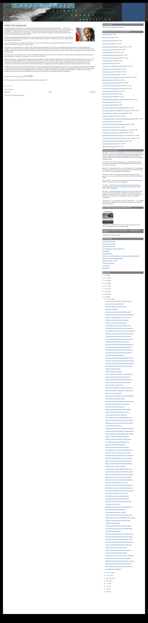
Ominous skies (106, 102)
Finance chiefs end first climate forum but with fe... (118, 563)
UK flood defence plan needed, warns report (117, 498)
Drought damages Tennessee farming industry (117, 377)
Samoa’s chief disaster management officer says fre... (119, 358)
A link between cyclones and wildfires (115, 398)
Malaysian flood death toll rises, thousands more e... (119, 507)
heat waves (30, 80)
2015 (105, 275)
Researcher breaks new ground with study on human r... (120, 561)
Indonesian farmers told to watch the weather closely (119, 401)
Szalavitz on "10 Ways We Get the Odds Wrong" (115, 130)
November (109, 572)
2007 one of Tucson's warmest (113, 371)
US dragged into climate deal (113, 531)
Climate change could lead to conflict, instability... (118, 550)
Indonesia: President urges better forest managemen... (120, 314)
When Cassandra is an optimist (110, 58)
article (131, 202)
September (109, 578)
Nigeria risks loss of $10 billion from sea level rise (118, 461)
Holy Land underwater (108, 43)
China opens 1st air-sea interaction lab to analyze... (119, 352)
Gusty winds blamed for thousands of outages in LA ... (119, 390)
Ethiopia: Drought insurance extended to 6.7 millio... (119, 539)
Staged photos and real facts (110, 55)
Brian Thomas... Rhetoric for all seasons (113, 27)
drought (17, 80)
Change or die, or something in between (113, 141)
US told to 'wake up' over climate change (116, 547)
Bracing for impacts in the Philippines (115, 444)
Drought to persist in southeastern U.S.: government (119, 455)
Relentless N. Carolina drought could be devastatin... (119, 328)
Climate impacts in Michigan (112, 369)
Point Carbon (105, 265)
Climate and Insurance (108, 263)
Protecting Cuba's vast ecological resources (117, 320)
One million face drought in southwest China (117, 496)
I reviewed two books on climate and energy (120, 191)
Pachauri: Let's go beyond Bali (113, 393)
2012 (105, 283)
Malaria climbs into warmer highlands (115, 466)
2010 (105, 288)
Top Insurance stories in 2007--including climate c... (119, 301)
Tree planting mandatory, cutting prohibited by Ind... (119, 417)
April (107, 591)
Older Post (92, 92)
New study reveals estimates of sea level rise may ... (119, 458)
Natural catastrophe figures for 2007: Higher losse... (119, 366)
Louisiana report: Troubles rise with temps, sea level (119, 471)
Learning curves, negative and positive (112, 66)
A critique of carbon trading (112, 523)
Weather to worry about (111, 309)
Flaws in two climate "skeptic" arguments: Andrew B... (119, 420)
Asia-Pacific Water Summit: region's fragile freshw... (119, 528)
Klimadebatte (105, 251)
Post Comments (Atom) (18, 95)
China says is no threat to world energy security (118, 382)
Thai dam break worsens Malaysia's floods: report (118, 469)
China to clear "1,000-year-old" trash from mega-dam (119, 555)
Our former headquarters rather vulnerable (113, 107)
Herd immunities (106, 37)
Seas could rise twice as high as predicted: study (118, 501)
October (108, 575)
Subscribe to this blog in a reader (111, 235)
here (129, 171)
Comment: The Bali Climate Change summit (117, 436)
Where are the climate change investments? (114, 77)
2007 (105, 297)
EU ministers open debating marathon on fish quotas (119, 490)
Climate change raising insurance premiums (117, 447)
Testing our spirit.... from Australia (114, 385)
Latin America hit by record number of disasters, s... (119, 347)
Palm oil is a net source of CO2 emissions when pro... (119, 479)
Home (50, 92)
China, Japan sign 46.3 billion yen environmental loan (119, 396)
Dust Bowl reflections (108, 80)
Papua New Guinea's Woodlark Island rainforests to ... (119, 344)
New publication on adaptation (113, 569)
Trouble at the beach (107, 52)
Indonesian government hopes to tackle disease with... (119, 333)
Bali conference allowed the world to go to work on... (119, 387)
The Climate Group (107, 253)
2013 (105, 280)
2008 (105, 294)
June (107, 586)
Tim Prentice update (107, 105)
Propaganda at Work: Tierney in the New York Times (116, 138)
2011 (105, 286)
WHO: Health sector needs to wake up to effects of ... (119, 566)
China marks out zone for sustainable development (119, 488)
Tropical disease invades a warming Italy (116, 415)
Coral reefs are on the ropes (112, 504)
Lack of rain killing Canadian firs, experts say (117, 404)
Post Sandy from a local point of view (112, 88)
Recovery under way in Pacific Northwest (116, 553)
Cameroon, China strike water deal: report (116, 482)
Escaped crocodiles (107, 60)
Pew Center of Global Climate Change (112, 258)
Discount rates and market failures (111, 85)
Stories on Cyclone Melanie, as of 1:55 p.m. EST (118, 317)
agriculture (11, 80)
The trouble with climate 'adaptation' (114, 355)
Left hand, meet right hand (109, 49)
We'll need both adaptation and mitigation (113, 124)
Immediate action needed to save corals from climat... (119, 534)
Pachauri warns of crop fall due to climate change (118, 477)
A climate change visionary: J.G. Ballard (113, 132)
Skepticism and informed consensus (115, 406)
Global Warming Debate (108, 241)
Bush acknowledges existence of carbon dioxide (118, 409)
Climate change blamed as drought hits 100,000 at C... (120, 542)
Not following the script (108, 40)
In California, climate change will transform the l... (118, 336)
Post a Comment (8, 89)
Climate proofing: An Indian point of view (116, 323)
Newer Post (7, 92)
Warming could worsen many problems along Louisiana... (120, 517)
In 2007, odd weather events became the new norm (119, 379)
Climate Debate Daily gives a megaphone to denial (115, 135)
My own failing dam (107, 96)
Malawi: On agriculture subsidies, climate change (118, 439)
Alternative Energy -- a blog (109, 261)
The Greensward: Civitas (109, 246)
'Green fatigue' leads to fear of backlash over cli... (118, 325)
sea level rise (43, 80)
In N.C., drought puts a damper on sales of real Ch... (119, 374)
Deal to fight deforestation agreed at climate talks (118, 545)
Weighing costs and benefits (109, 83)
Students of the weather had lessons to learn (117, 341)
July (107, 583)
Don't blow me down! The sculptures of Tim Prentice (116, 110)
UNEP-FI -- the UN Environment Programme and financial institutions (120, 256)
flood (21, 80)
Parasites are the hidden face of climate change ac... (119, 350)
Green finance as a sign (108, 127)
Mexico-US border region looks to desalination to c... (119, 463)
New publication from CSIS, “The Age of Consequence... (120, 331)
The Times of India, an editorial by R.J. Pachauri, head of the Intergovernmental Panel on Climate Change (32, 28)
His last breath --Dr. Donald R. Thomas (112, 113)
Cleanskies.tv (123, 182)
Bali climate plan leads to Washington (115, 509)
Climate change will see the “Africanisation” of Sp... (119, 515)
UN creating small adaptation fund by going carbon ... (119, 536)
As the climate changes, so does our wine (116, 493)
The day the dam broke (108, 71)
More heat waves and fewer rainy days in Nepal (118, 452)
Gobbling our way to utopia (109, 69)
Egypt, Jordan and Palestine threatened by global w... (119, 474)
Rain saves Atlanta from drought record (115, 306)
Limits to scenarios (107, 121)
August (108, 581)
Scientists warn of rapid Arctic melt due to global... (118, 526)
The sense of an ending (108, 74)
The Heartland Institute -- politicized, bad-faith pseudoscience (118, 119)
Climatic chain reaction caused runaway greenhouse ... (120, 428)
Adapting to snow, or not (108, 116)
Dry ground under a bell (108, 91)
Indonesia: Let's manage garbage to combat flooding (119, 431)
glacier (25, 80)
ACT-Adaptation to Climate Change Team (113, 249)
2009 (105, 291)
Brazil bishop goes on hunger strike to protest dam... (119, 450)
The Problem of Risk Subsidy (110, 143)
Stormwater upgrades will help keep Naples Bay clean (119, 360)
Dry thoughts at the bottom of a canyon (112, 47)
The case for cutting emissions (113, 425)
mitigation (36, 80)
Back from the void (107, 94)
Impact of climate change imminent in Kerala (117, 412)
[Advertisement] (110, 602)
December (109, 299)
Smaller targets (106, 63)
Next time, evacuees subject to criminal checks (117, 520)
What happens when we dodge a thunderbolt (114, 99)
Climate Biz (114, 188)
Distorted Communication (109, 146)
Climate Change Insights (109, 244)
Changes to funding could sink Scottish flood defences (119, 363)
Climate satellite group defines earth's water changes (119, 433)
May (107, 589)
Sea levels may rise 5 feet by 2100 (114, 304)
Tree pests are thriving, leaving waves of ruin (117, 442)
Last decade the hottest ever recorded (115, 512)
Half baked (105, 34)
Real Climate (105, 268)
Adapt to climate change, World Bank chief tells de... (119, 485)
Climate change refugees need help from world (117, 312)
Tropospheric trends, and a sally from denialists (118, 558)
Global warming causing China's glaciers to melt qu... (119, 423)
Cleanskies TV (122, 162)
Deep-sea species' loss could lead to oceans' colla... (119, 339)
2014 (105, 278)
